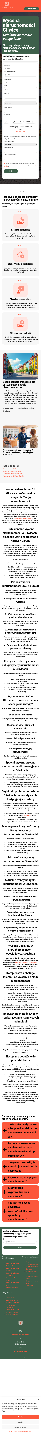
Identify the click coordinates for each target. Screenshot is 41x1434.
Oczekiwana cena (8, 147)
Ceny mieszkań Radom (12, 1310)
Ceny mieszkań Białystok (13, 1302)
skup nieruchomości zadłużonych (24, 518)
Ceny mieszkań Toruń (12, 1312)
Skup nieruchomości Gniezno (11, 469)
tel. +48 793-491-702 (20, 1351)
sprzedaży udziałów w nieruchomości (26, 962)
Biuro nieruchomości (12, 1314)
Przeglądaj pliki (20, 131)
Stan (5, 100)
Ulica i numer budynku (9, 71)
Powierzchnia (7, 79)
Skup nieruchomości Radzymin (12, 471)
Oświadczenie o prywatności (24, 1431)
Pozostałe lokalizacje (12, 1287)
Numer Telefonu (8, 107)
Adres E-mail (7, 114)
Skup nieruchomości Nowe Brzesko (13, 476)
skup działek (27, 815)
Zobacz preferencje (20, 1427)
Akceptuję (20, 1417)
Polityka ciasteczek (13, 1431)
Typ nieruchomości (9, 141)
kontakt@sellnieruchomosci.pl (21, 1334)
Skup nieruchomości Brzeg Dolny (12, 474)
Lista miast (29, 1286)
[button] (38, 1399)
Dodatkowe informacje (10, 154)
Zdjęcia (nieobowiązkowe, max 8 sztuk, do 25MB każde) (18, 122)
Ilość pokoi (7, 93)
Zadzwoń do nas (31, 9)
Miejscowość (7, 65)
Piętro (5, 85)
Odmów (20, 1422)
